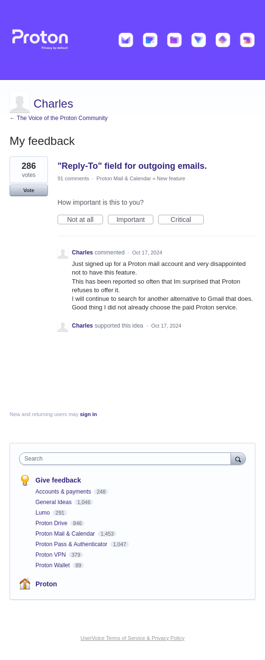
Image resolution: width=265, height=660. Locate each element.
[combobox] (127, 458)
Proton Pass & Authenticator (72, 544)
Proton (46, 584)
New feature (171, 178)
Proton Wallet (53, 565)
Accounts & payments (63, 491)
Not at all (85, 220)
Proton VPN (51, 554)
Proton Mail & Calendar (123, 178)
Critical (187, 220)
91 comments (73, 178)
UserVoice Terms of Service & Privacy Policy (132, 638)
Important (134, 220)
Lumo (43, 512)
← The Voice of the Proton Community (59, 118)
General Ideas (54, 502)
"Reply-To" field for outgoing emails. (132, 166)
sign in (88, 414)
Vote (28, 190)
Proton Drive (52, 523)
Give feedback (58, 480)
